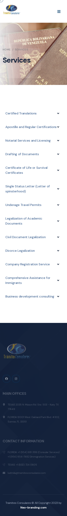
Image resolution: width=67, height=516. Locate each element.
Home (7, 49)
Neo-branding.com (33, 507)
